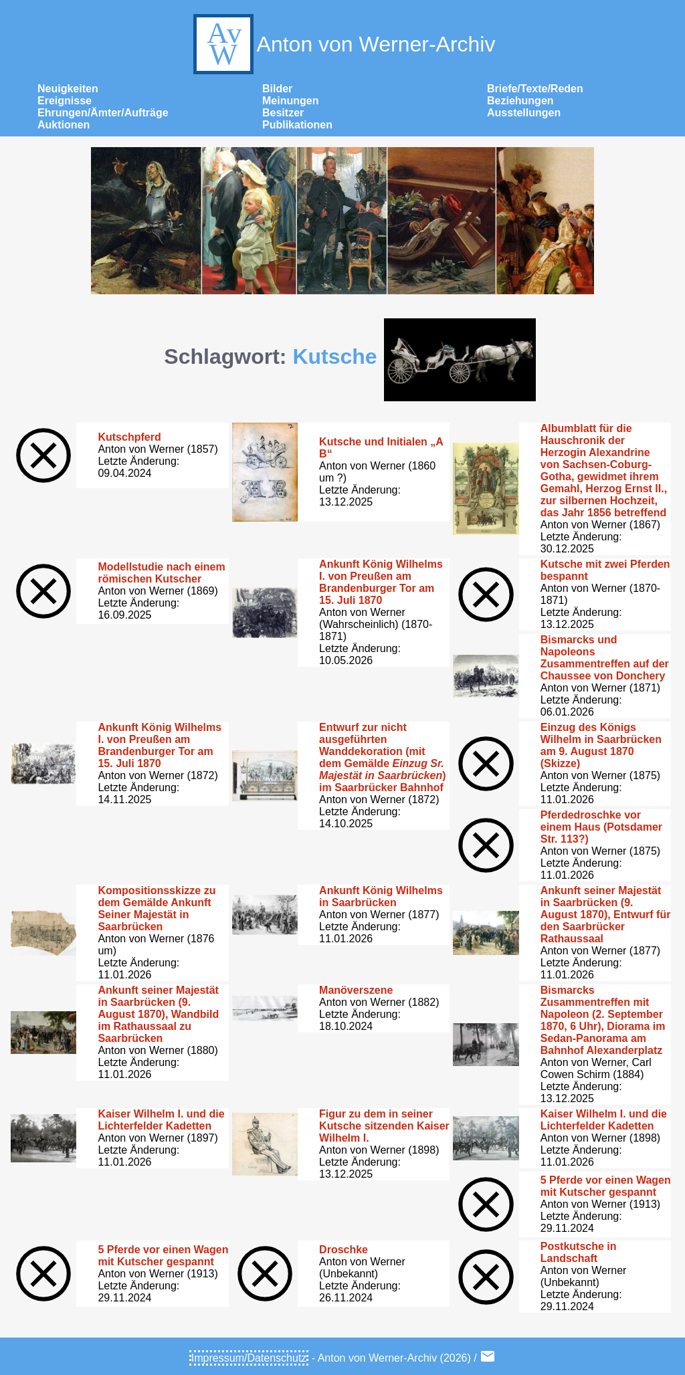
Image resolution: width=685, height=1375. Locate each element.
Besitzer (283, 112)
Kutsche (334, 356)
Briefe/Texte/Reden (535, 88)
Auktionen (63, 124)
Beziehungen (520, 100)
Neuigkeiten (67, 88)
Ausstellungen (524, 112)
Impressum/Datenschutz (249, 1358)
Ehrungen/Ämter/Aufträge (103, 112)
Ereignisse (64, 100)
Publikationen (297, 124)
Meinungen (290, 100)
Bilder (277, 88)
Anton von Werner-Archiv (343, 44)
